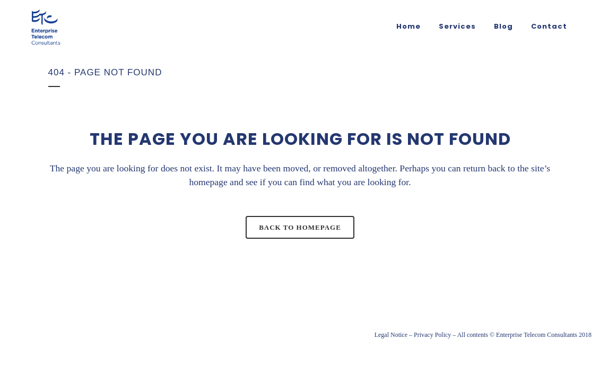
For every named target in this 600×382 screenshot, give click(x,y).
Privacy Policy (432, 334)
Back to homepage (300, 227)
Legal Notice (391, 334)
